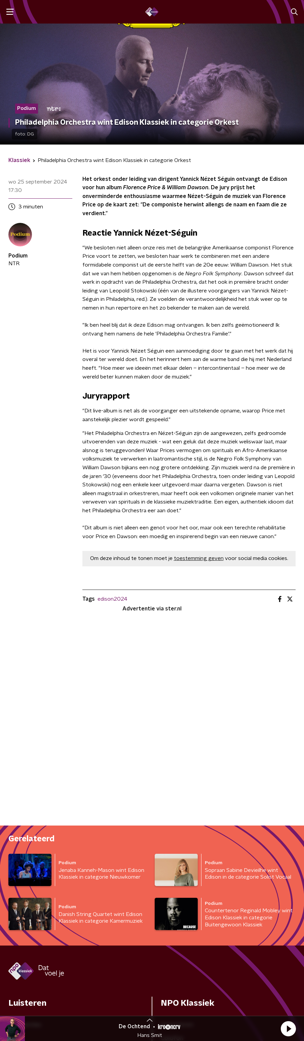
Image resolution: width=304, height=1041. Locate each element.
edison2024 (112, 599)
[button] (288, 1028)
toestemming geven (199, 558)
